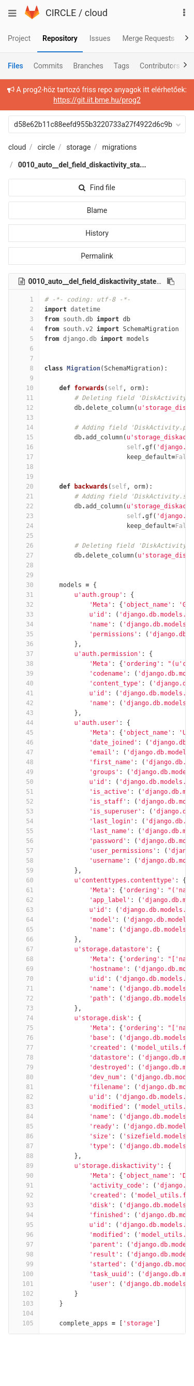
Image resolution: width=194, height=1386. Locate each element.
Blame (97, 210)
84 (24, 1116)
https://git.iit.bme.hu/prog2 (97, 100)
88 (24, 1156)
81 (24, 1087)
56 (24, 841)
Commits (48, 66)
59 (24, 870)
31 (24, 594)
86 (24, 1136)
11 (24, 398)
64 (24, 919)
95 (24, 1224)
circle (46, 147)
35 (24, 634)
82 (24, 1097)
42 (24, 703)
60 (24, 880)
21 (24, 496)
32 (24, 604)
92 (24, 1195)
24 (24, 526)
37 (24, 654)
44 (24, 722)
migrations (119, 147)
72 (24, 998)
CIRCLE (61, 12)
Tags (121, 66)
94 (24, 1215)
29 (24, 575)
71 (24, 988)
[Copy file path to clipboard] (171, 281)
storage (78, 147)
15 (24, 437)
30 (24, 585)
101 (24, 1284)
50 (24, 781)
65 (24, 929)
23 (24, 516)
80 (24, 1077)
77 (24, 1047)
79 (24, 1067)
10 (24, 388)
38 (24, 663)
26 (24, 545)
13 (24, 417)
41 (24, 693)
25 (24, 535)
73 (24, 1008)
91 (24, 1185)
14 (24, 427)
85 (24, 1126)
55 (24, 831)
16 (24, 447)
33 (24, 614)
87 (24, 1146)
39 (24, 673)
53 (24, 811)
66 (24, 939)
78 (24, 1057)
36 (24, 644)
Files (15, 66)
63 (24, 909)
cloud (96, 12)
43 (24, 713)
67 (24, 949)
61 (24, 890)
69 (24, 969)
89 (24, 1165)
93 (24, 1205)
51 (24, 791)
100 (24, 1274)
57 (24, 850)
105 (24, 1323)
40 (24, 683)
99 (24, 1264)
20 (24, 486)
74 (24, 1018)
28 (24, 565)
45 (24, 732)
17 (24, 457)
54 (24, 821)
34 (24, 624)
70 (24, 978)
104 (24, 1313)
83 (24, 1106)
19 (24, 476)
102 (24, 1293)
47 (24, 752)
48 (24, 762)
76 (24, 1037)
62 (24, 900)
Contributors (160, 66)
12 (24, 407)
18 (24, 466)
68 (24, 959)
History (97, 233)
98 (24, 1254)
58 (24, 860)
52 (24, 801)
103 (24, 1303)
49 (24, 772)
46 (24, 742)
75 (24, 1028)
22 (24, 506)
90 (24, 1175)
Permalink (97, 256)
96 (24, 1234)
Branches (88, 66)
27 (24, 555)
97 (24, 1244)
